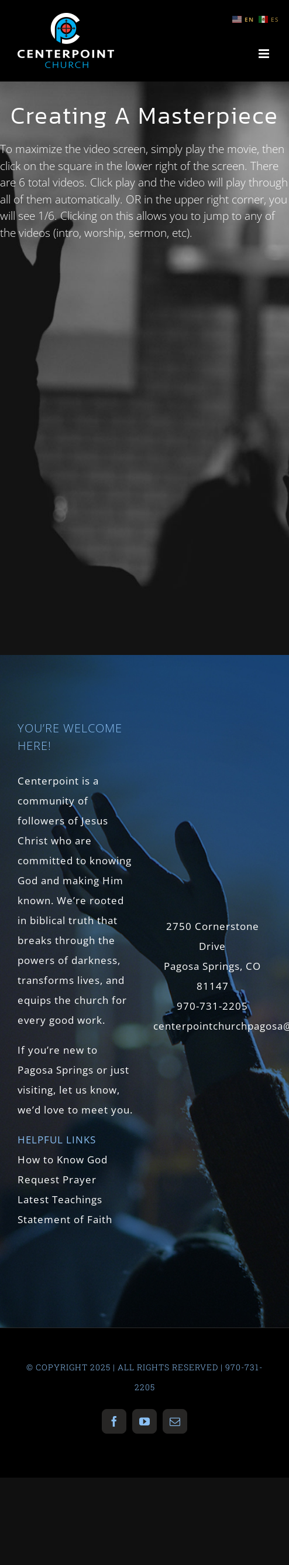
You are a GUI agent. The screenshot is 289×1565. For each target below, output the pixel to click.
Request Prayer (57, 1179)
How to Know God (63, 1159)
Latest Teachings (60, 1199)
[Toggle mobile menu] (265, 53)
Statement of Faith (65, 1219)
